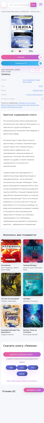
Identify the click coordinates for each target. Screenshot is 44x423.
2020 (41, 86)
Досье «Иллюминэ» (34, 95)
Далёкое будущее (27, 103)
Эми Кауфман (28, 80)
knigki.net (4, 4)
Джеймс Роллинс (30, 301)
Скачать (30, 57)
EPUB (22, 374)
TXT (22, 367)
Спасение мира (15, 107)
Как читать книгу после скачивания (22, 381)
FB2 (11, 367)
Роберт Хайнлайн (8, 301)
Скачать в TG (29, 63)
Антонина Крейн (30, 334)
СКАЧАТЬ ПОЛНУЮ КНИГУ (21, 354)
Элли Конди (28, 268)
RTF (33, 367)
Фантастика (38, 90)
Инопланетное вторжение (13, 105)
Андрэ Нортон (7, 334)
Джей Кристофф (31, 81)
